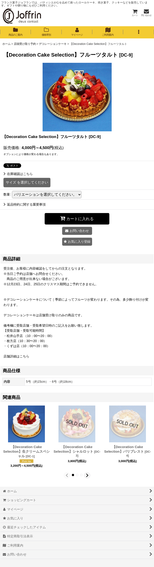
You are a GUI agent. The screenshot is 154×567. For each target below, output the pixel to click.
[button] (138, 32)
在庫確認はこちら (18, 174)
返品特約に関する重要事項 (24, 204)
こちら (24, 356)
